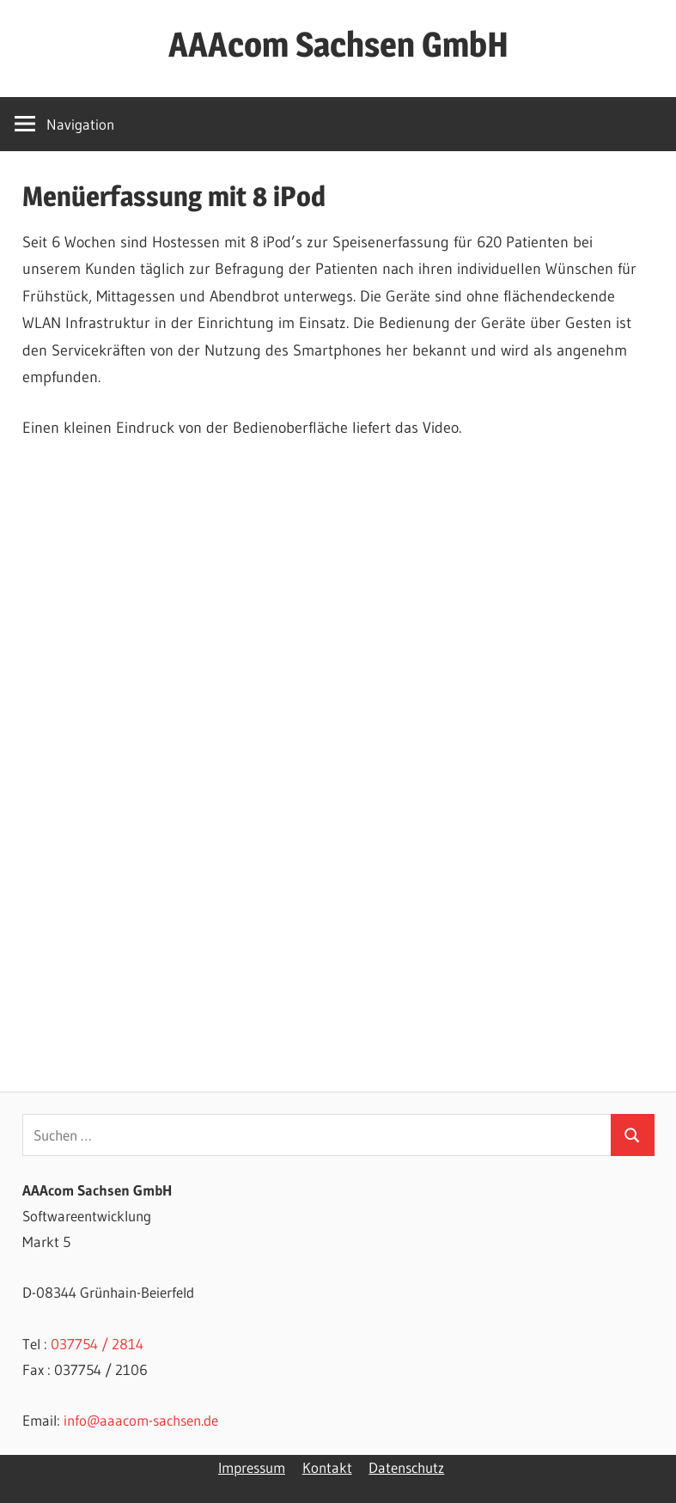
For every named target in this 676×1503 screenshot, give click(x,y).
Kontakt (327, 1467)
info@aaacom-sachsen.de (141, 1420)
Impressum (251, 1467)
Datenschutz (406, 1467)
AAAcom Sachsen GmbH (338, 44)
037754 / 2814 (97, 1344)
